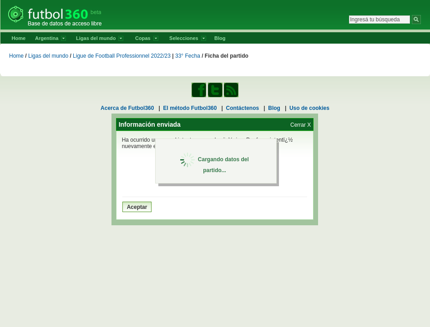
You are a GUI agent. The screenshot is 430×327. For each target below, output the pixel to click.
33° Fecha (187, 56)
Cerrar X (300, 125)
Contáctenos (242, 108)
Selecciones (187, 38)
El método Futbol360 (190, 108)
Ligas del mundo (99, 38)
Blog (219, 38)
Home (19, 38)
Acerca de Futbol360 (127, 108)
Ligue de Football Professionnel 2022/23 (122, 56)
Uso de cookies (309, 108)
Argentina (50, 38)
